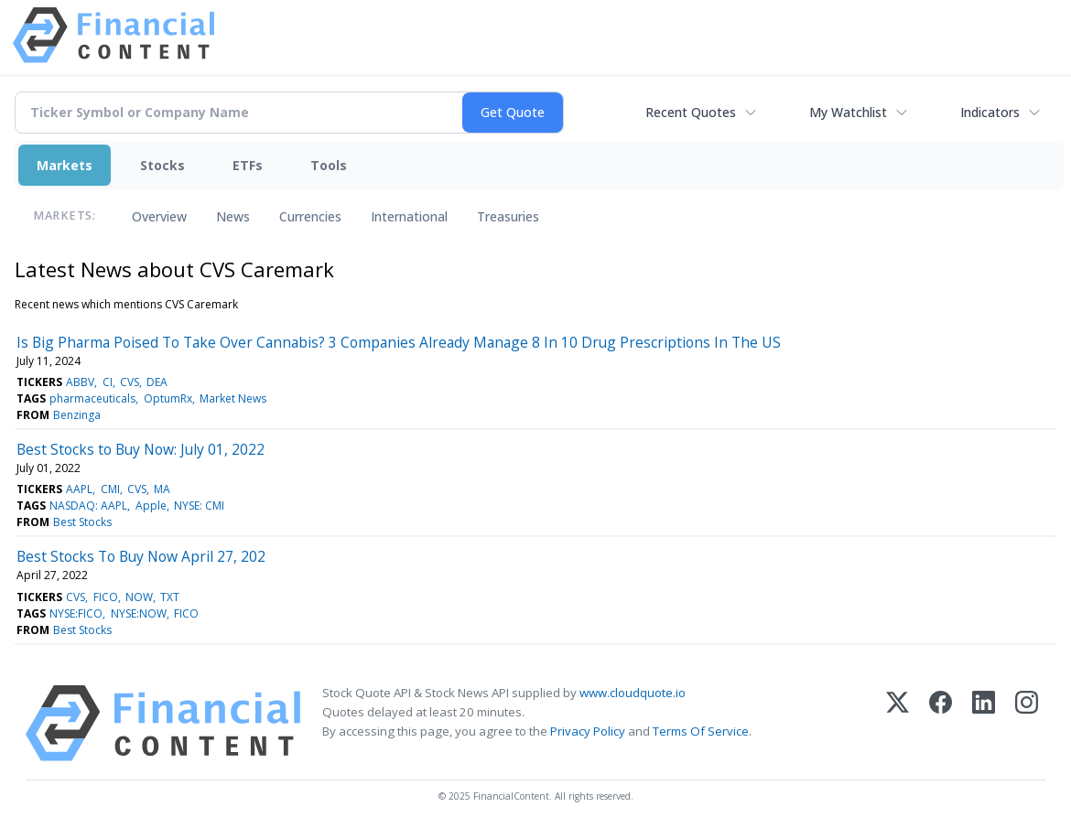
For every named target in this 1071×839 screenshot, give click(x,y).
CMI (110, 489)
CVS (129, 382)
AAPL (79, 489)
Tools (328, 165)
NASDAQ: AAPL (88, 505)
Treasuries (508, 216)
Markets (64, 165)
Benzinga (77, 415)
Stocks (162, 165)
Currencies (310, 216)
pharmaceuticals (92, 398)
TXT (169, 597)
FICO (105, 597)
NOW (139, 597)
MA (162, 489)
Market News (233, 398)
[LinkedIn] (983, 723)
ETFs (248, 165)
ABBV (80, 382)
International (409, 216)
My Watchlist (848, 112)
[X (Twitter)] (897, 723)
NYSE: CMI (199, 505)
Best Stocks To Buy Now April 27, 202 (140, 556)
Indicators (990, 112)
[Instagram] (1026, 723)
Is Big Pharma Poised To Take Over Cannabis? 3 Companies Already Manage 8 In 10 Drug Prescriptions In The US (398, 342)
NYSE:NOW (139, 613)
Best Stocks (82, 522)
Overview (159, 216)
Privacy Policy (587, 731)
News (233, 216)
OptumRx (168, 398)
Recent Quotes (690, 112)
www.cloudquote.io (632, 692)
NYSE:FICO (76, 613)
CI (108, 382)
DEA (157, 382)
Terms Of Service (701, 731)
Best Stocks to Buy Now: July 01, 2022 (140, 449)
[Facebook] (940, 723)
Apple (151, 505)
